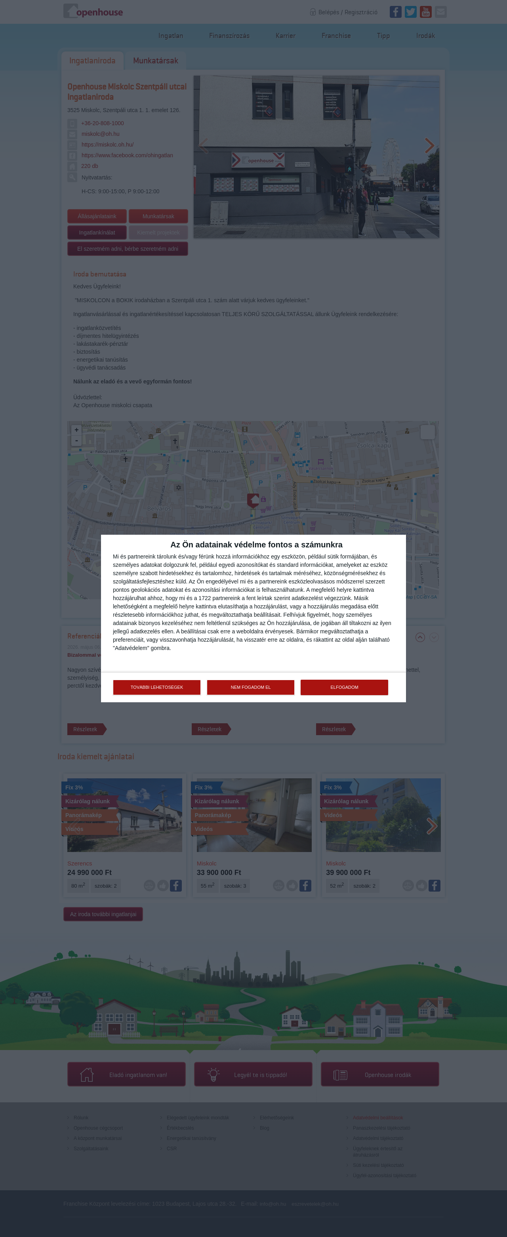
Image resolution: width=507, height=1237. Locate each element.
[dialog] (253, 618)
